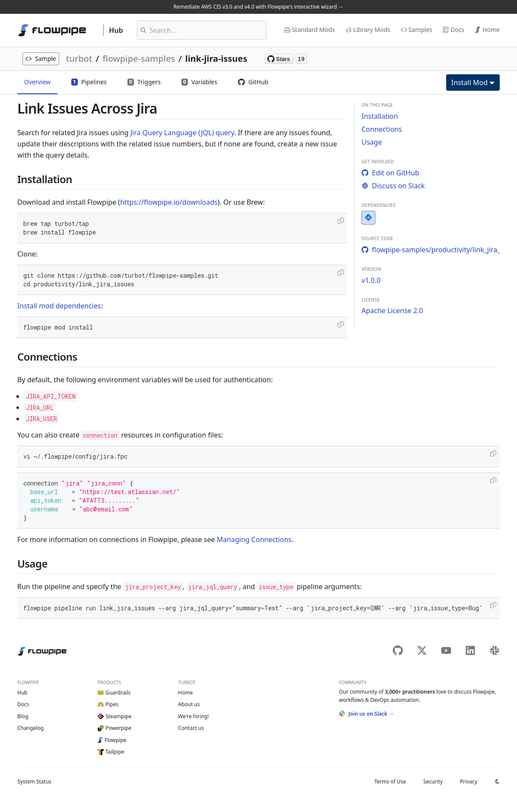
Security (433, 781)
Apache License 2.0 (392, 310)
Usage (372, 142)
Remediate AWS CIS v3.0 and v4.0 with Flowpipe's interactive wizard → (258, 6)
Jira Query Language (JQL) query (182, 132)
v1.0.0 (371, 280)
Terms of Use (390, 781)
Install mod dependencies (59, 306)
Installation (380, 116)
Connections (382, 129)
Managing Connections (254, 539)
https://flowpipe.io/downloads (169, 202)
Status (34, 781)
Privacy (468, 781)
